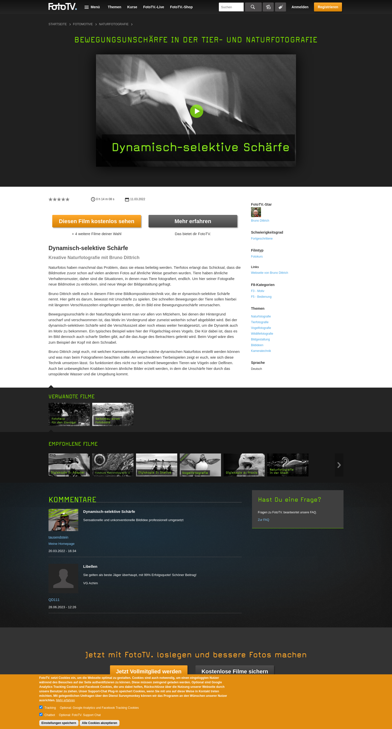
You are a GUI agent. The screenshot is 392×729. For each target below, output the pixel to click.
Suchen (253, 6)
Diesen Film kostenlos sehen (96, 221)
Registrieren (328, 7)
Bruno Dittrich (260, 220)
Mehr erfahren (192, 221)
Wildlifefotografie (262, 333)
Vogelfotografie (261, 328)
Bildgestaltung (260, 339)
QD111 (54, 600)
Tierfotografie (259, 322)
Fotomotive (83, 24)
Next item (339, 465)
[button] (197, 111)
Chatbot (49, 715)
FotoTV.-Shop (181, 7)
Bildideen (257, 345)
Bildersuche (268, 6)
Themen (114, 7)
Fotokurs (257, 256)
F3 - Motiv (257, 291)
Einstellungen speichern (59, 723)
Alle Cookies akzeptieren (99, 723)
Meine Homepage (61, 544)
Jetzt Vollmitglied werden (149, 671)
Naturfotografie (113, 24)
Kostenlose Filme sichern (235, 671)
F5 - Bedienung (261, 296)
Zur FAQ (263, 520)
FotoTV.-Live (153, 7)
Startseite (57, 24)
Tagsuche (280, 6)
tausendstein (58, 537)
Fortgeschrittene (262, 238)
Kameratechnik (261, 351)
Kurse (132, 7)
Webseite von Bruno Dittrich (269, 273)
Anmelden (300, 7)
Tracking (50, 708)
